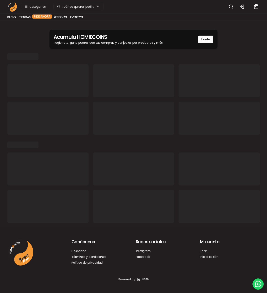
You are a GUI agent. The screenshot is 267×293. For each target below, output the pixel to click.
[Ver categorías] (35, 6)
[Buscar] (231, 6)
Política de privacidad (87, 263)
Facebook (143, 257)
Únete (205, 39)
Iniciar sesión (209, 257)
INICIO (11, 17)
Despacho (78, 251)
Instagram (143, 251)
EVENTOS (76, 17)
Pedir (203, 251)
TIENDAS (25, 17)
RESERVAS (60, 17)
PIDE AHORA (42, 19)
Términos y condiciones (88, 257)
